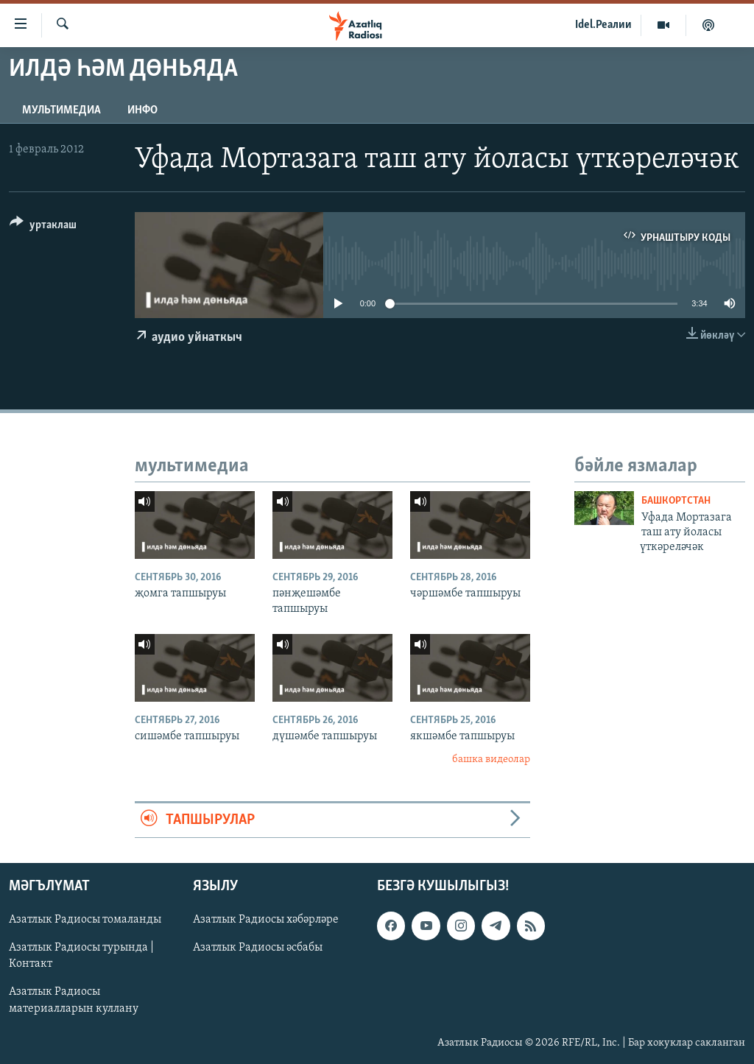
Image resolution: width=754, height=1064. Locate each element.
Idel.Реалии (603, 25)
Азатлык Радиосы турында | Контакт (81, 956)
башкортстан (676, 501)
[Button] (43, 227)
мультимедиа (61, 110)
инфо (142, 110)
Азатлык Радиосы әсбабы (258, 948)
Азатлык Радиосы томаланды (85, 920)
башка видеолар (491, 759)
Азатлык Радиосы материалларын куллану (73, 1001)
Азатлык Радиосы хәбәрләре (266, 920)
